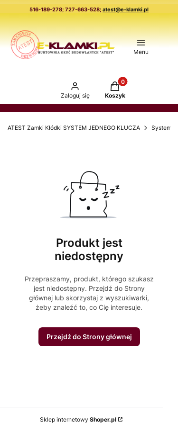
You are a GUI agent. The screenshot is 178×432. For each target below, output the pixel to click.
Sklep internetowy (78, 419)
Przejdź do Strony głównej (89, 337)
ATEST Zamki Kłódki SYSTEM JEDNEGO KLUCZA (74, 127)
